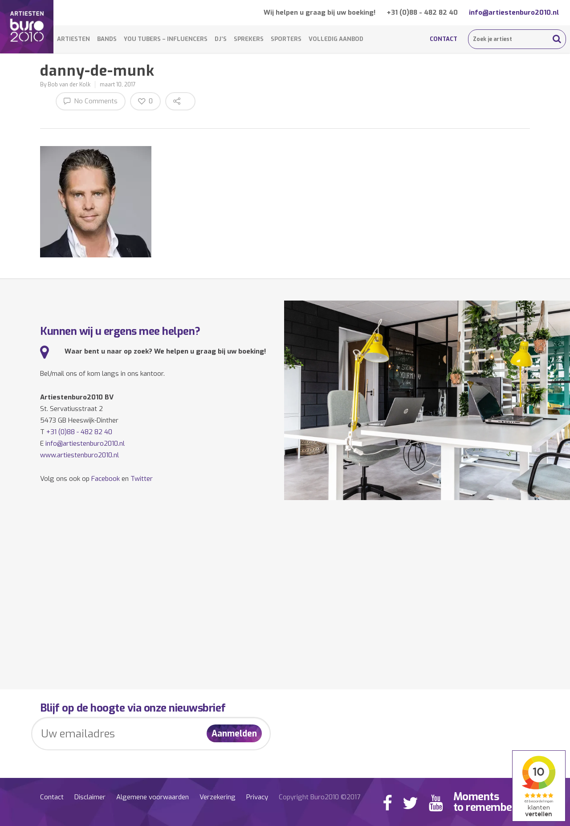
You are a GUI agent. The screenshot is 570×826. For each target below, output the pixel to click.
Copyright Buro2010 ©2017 (319, 797)
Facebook (105, 478)
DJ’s (221, 39)
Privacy (257, 797)
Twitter (141, 478)
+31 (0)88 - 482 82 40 (422, 12)
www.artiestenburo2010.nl (79, 455)
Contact (443, 39)
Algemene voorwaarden (152, 797)
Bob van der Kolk (69, 84)
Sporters (286, 39)
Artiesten (73, 39)
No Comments (91, 101)
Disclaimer (90, 797)
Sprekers (249, 39)
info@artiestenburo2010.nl (514, 12)
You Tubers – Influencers (166, 39)
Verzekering (218, 797)
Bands (107, 39)
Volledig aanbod (336, 39)
